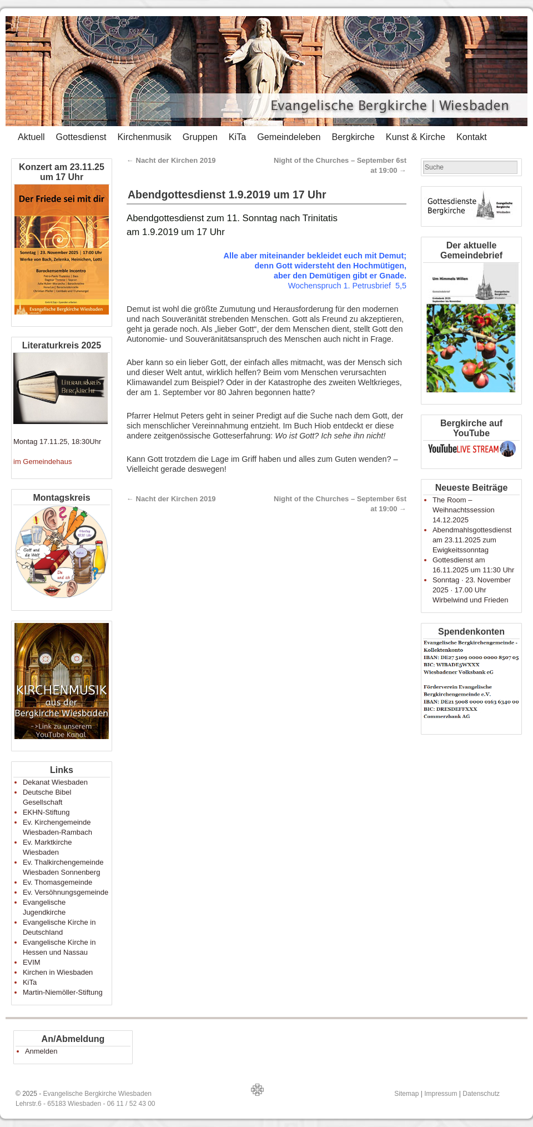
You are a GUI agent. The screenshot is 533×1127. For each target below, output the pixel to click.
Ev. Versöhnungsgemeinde (65, 892)
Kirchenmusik (144, 137)
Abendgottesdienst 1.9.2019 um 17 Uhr (227, 194)
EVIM (32, 962)
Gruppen (200, 137)
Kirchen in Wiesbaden (58, 972)
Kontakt (471, 137)
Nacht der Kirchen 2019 (171, 160)
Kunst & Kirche (415, 137)
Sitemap (406, 1094)
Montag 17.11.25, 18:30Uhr (57, 441)
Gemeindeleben (288, 137)
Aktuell (31, 137)
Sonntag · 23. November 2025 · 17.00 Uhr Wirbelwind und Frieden (472, 590)
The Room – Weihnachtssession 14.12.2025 (464, 510)
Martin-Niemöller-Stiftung (63, 992)
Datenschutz (481, 1094)
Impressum (440, 1094)
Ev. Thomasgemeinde (57, 882)
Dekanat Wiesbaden (55, 782)
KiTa (238, 137)
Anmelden (41, 1051)
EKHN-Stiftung (46, 812)
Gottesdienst (81, 137)
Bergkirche (352, 137)
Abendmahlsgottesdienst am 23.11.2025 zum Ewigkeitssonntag (472, 540)
